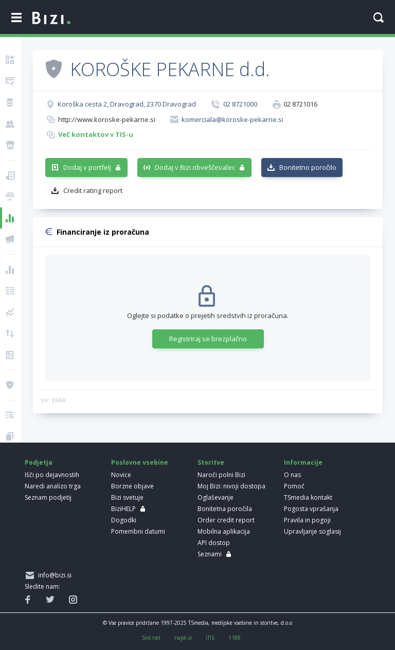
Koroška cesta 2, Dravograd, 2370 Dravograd (127, 104)
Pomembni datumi (138, 531)
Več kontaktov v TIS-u (95, 134)
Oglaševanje (216, 497)
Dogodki (123, 520)
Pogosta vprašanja (311, 508)
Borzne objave (132, 486)
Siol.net (151, 637)
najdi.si (183, 637)
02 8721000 (240, 104)
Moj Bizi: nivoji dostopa (231, 486)
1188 (234, 637)
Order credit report (226, 520)
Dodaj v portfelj (87, 167)
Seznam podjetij (48, 497)
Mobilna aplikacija (224, 531)
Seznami (210, 554)
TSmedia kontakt (308, 497)
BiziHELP (123, 508)
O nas (292, 474)
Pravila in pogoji (307, 520)
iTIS (210, 637)
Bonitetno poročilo (307, 167)
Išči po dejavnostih (52, 474)
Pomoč (294, 486)
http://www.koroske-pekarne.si (106, 119)
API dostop (214, 542)
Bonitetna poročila (225, 508)
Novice (121, 474)
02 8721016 (300, 104)
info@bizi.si (53, 575)
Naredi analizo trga (53, 486)
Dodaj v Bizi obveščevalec (195, 167)
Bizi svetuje (127, 497)
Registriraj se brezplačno (208, 338)
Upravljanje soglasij (312, 531)
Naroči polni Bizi (221, 474)
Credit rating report (92, 190)
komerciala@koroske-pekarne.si (232, 119)
